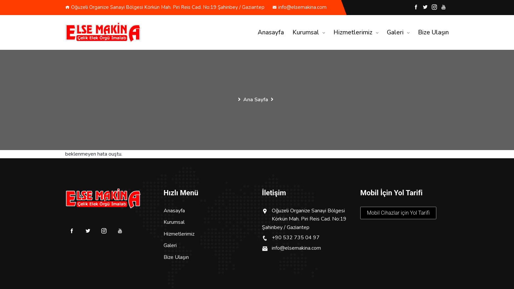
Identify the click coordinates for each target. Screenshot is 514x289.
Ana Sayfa (255, 99)
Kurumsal (305, 32)
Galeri (395, 32)
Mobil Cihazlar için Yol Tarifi (398, 213)
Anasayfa (271, 32)
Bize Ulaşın (433, 32)
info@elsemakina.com (299, 7)
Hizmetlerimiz (352, 32)
